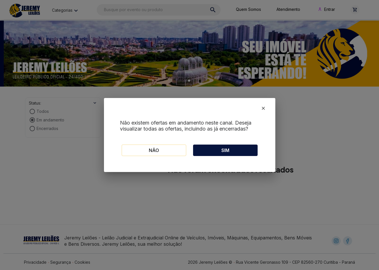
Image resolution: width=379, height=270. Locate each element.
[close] (263, 108)
